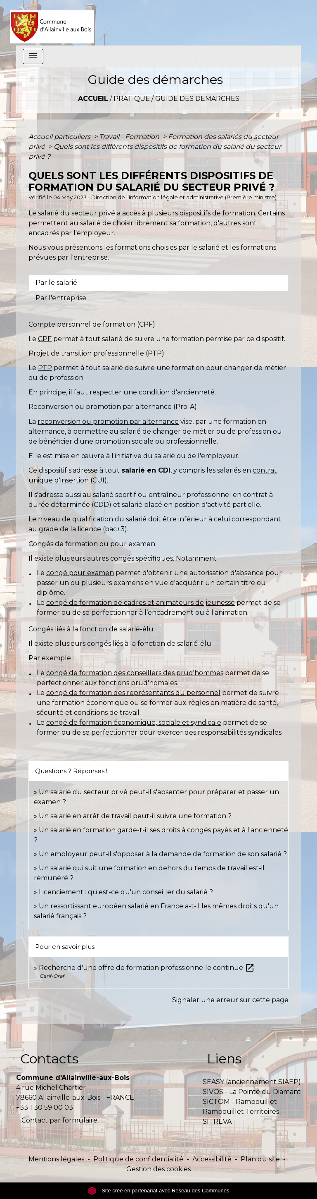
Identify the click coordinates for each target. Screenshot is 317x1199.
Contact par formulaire (59, 1120)
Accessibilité (212, 1159)
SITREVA (217, 1121)
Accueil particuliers (60, 137)
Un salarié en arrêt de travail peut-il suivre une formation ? (135, 816)
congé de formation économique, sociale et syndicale (133, 722)
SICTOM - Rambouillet (240, 1102)
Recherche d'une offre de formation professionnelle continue (147, 968)
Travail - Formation (130, 137)
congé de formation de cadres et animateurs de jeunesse (140, 603)
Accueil (93, 99)
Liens (224, 1059)
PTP (45, 368)
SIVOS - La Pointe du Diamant (252, 1092)
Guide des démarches (197, 99)
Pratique (132, 99)
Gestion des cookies (158, 1169)
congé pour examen (80, 573)
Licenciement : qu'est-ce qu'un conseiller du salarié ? (126, 892)
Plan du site (260, 1159)
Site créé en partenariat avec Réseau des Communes (158, 1190)
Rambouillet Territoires (241, 1111)
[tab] (158, 283)
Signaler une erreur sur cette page (230, 1000)
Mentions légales (56, 1159)
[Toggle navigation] (33, 56)
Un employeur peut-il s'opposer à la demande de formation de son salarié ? (163, 854)
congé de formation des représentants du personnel (133, 693)
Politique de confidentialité (138, 1159)
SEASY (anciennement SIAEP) (252, 1082)
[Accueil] (52, 22)
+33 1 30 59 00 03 (44, 1107)
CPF (45, 339)
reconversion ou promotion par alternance (108, 421)
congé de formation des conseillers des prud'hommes (134, 673)
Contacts (49, 1059)
